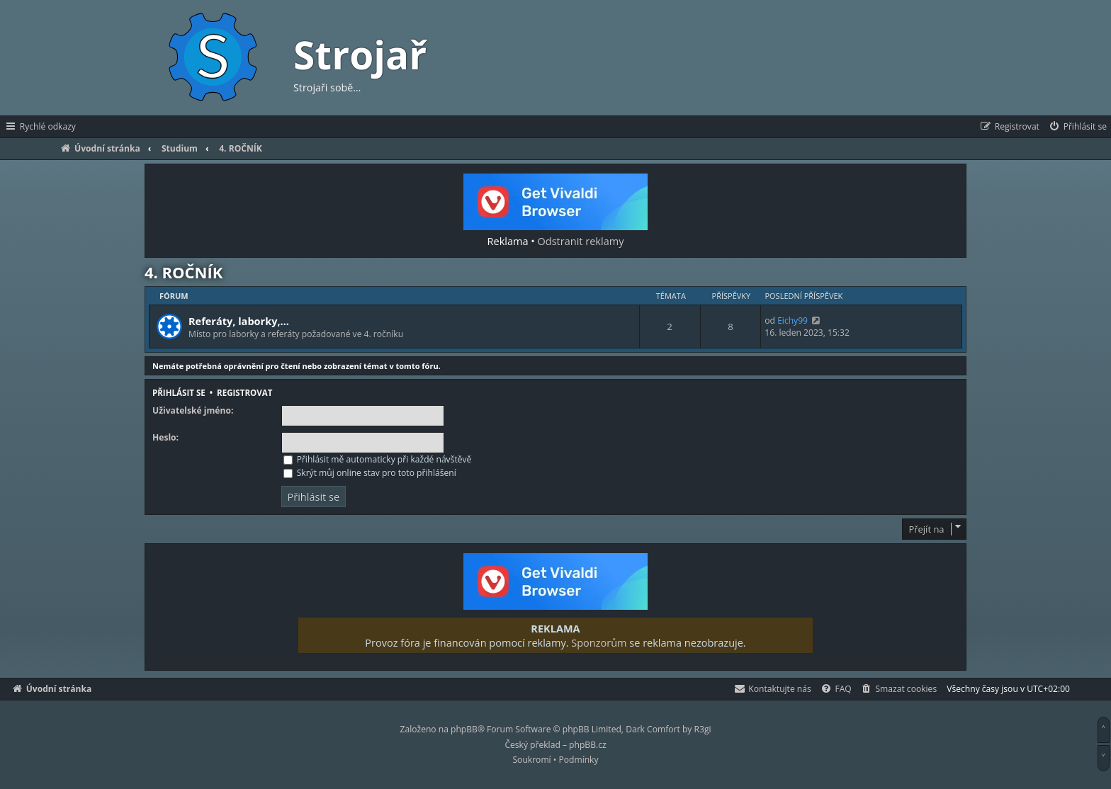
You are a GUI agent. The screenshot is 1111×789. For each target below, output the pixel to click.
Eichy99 (792, 320)
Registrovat (244, 392)
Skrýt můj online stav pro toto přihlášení (369, 473)
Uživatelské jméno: (192, 410)
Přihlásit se (178, 392)
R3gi (702, 729)
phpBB (464, 729)
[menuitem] (1077, 126)
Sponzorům (598, 642)
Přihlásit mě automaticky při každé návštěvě (377, 459)
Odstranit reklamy (581, 241)
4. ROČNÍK (183, 272)
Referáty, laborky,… (238, 321)
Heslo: (165, 437)
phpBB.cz (587, 745)
